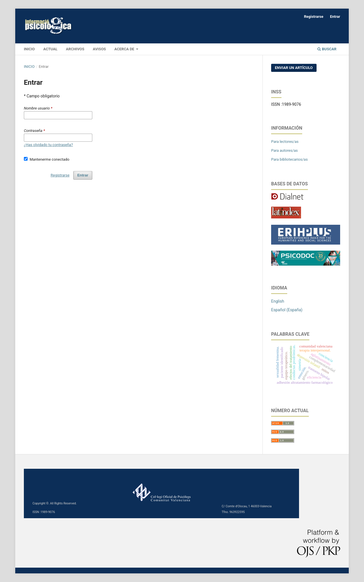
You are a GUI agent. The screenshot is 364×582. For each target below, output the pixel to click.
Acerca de (124, 49)
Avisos (99, 49)
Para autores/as (284, 150)
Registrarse (313, 16)
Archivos (75, 49)
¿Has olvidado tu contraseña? (48, 145)
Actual (50, 49)
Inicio (29, 66)
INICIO (29, 49)
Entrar (335, 16)
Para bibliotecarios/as (289, 159)
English (277, 301)
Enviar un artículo (294, 68)
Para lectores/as (284, 141)
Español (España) (286, 310)
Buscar (326, 49)
